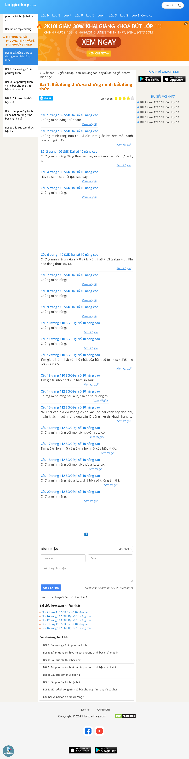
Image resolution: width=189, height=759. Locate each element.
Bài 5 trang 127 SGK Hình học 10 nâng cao (162, 122)
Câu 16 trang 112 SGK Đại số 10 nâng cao (66, 628)
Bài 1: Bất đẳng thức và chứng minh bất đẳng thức (85, 86)
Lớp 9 (45, 15)
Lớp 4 (102, 15)
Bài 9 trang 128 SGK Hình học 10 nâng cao (162, 102)
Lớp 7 (68, 15)
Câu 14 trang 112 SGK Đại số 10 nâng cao (66, 616)
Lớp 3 (113, 15)
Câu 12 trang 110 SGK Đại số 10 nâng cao (66, 620)
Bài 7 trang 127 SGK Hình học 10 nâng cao (162, 112)
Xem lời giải (89, 124)
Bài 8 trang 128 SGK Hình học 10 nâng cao (162, 107)
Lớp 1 (135, 15)
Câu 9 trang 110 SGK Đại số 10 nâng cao (65, 624)
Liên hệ (85, 710)
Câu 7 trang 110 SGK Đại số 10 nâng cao (65, 612)
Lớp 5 (90, 15)
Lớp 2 (124, 15)
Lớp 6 (79, 15)
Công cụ (146, 15)
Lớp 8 (56, 15)
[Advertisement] (87, 226)
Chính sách (103, 710)
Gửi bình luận (51, 588)
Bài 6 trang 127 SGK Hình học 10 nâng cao (162, 117)
